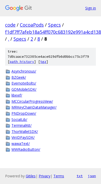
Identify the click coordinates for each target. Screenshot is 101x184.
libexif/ (16, 95)
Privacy (44, 176)
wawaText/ (20, 143)
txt (80, 176)
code (10, 25)
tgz (43, 62)
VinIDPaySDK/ (23, 137)
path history (22, 62)
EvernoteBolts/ (23, 83)
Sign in (90, 8)
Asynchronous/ (23, 71)
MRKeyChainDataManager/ (33, 107)
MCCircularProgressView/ (32, 101)
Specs (54, 25)
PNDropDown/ (23, 113)
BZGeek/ (18, 77)
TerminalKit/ (21, 125)
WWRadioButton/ (25, 149)
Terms (58, 176)
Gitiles (31, 176)
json (92, 176)
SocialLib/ (19, 119)
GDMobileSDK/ (23, 89)
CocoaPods (32, 25)
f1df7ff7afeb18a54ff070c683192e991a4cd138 (53, 32)
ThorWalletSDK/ (24, 131)
